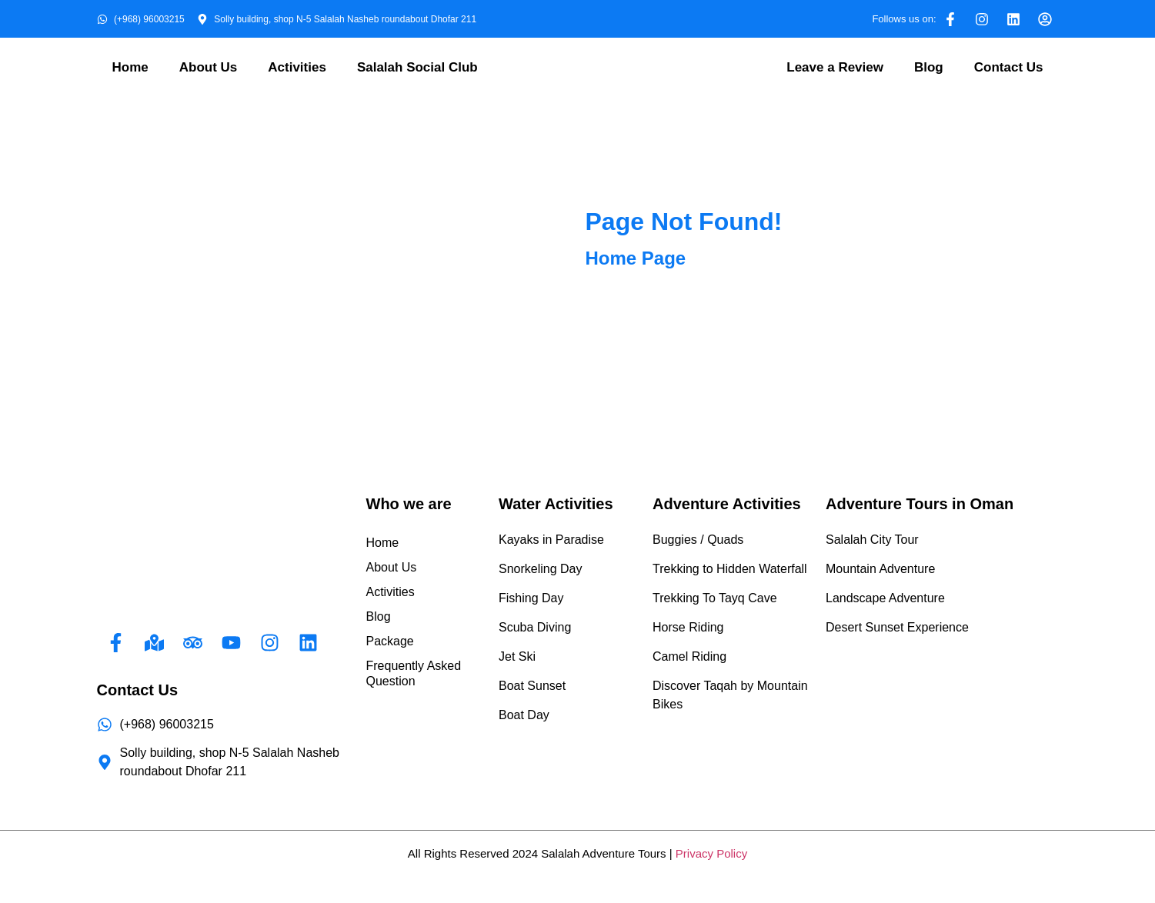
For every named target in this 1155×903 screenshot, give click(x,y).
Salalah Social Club (417, 67)
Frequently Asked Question (414, 673)
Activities (297, 67)
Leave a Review (834, 67)
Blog (928, 67)
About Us (208, 67)
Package (390, 641)
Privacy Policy (711, 853)
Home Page (636, 258)
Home (130, 67)
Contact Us (1008, 67)
